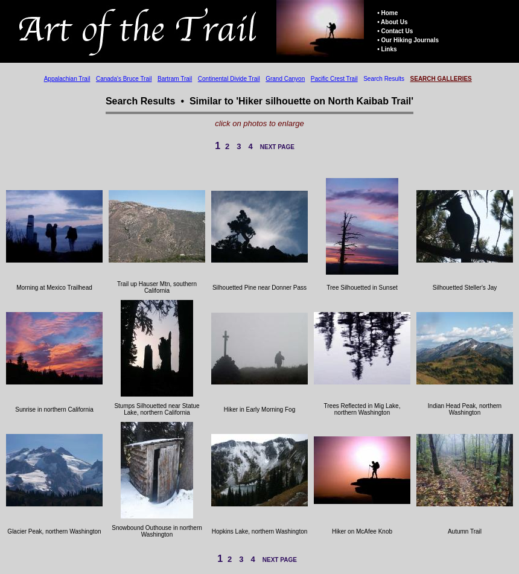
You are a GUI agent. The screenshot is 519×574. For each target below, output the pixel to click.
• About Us (392, 22)
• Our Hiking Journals (408, 40)
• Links (386, 49)
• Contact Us (395, 31)
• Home (387, 13)
